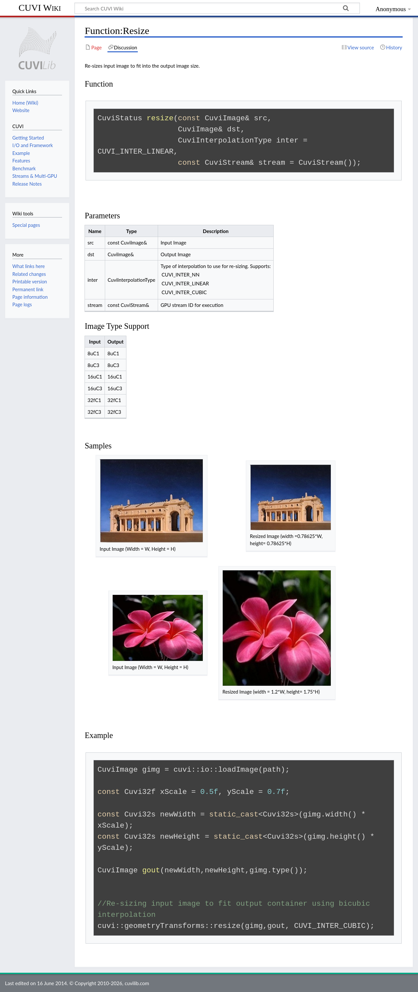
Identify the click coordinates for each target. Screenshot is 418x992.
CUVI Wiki (40, 8)
